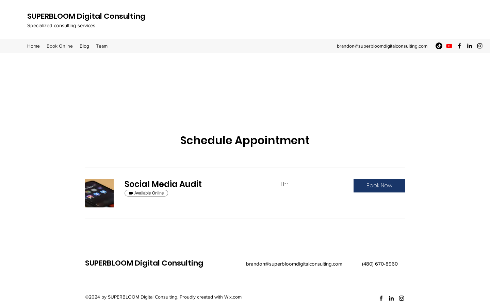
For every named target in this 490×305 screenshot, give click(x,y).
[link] (194, 184)
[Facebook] (459, 46)
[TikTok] (439, 46)
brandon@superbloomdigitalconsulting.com (382, 46)
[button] (379, 185)
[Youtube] (449, 46)
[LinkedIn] (469, 46)
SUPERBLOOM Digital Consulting (86, 16)
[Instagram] (479, 46)
